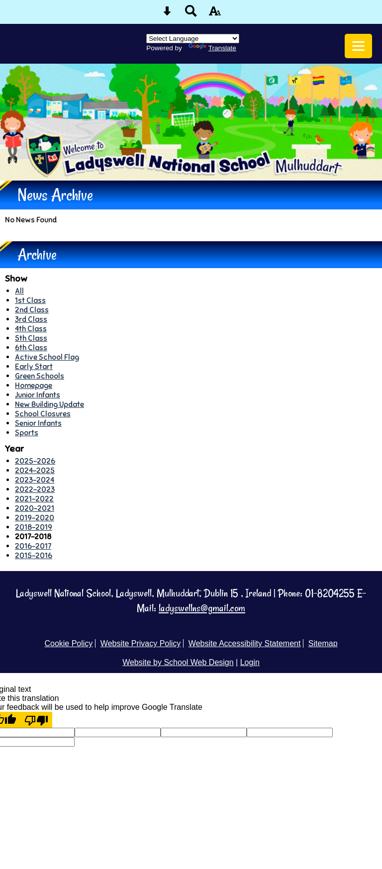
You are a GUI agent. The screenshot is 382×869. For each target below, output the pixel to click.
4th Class (31, 328)
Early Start (34, 366)
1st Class (30, 300)
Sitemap (323, 643)
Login (250, 662)
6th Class (31, 347)
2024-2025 (35, 470)
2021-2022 (34, 498)
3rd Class (31, 319)
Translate (212, 48)
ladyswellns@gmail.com (202, 608)
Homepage (33, 385)
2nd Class (32, 309)
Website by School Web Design (178, 662)
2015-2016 (33, 555)
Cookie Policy (68, 643)
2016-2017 (33, 546)
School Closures (43, 413)
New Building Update (49, 404)
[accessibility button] (215, 14)
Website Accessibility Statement (245, 643)
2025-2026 (35, 461)
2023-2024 (34, 479)
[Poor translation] (36, 720)
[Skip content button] (167, 14)
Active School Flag (47, 357)
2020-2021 (34, 508)
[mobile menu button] (358, 46)
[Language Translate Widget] (192, 38)
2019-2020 (34, 517)
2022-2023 (35, 489)
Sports (26, 432)
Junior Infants (37, 394)
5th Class (31, 338)
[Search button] (191, 14)
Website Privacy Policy (140, 643)
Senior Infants (38, 423)
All (19, 290)
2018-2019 (33, 527)
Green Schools (39, 376)
